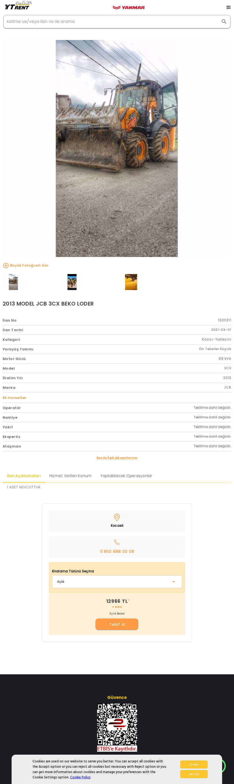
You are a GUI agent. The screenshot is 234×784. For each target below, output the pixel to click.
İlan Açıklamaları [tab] (24, 475)
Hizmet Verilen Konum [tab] (70, 475)
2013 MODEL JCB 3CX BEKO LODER (48, 303)
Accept (194, 764)
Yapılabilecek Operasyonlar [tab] (126, 475)
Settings (194, 774)
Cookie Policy (80, 777)
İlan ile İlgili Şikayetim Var (117, 458)
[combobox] (117, 581)
